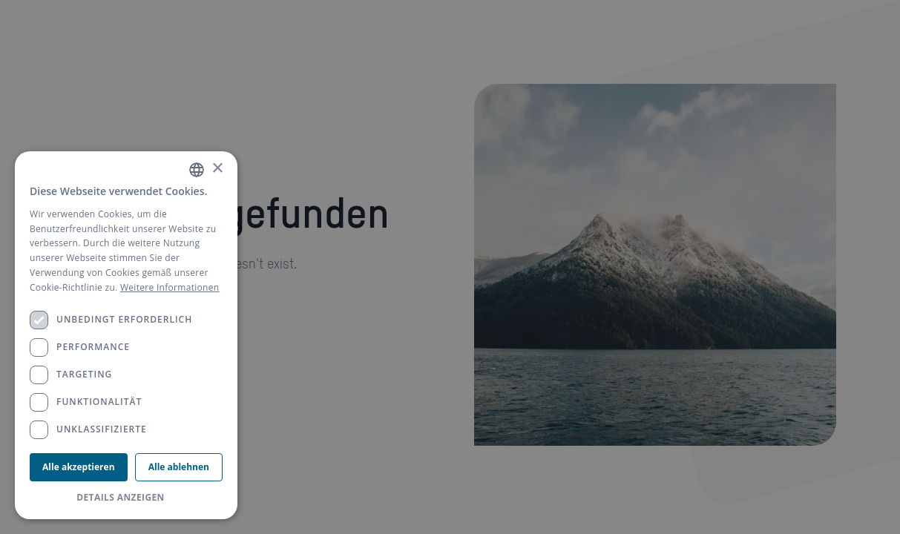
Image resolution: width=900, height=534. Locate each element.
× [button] (217, 168)
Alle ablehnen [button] (178, 467)
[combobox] (196, 169)
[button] (126, 497)
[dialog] (126, 335)
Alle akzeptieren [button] (78, 467)
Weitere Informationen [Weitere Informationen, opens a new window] (170, 287)
